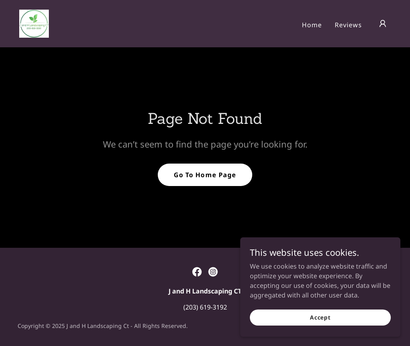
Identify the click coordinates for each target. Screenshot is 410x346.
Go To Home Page (205, 174)
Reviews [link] (348, 24)
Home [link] (312, 24)
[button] (383, 24)
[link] (34, 22)
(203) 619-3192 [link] (205, 307)
